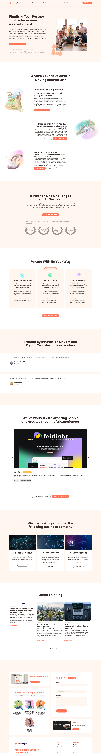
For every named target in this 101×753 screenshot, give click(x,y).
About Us (59, 745)
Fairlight (18, 472)
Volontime (24, 364)
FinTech (75, 747)
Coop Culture (60, 747)
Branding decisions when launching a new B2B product (49, 626)
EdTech (75, 745)
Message (58, 696)
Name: (58, 683)
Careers (59, 749)
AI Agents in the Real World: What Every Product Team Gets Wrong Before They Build (21, 611)
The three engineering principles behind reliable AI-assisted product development (76, 627)
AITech (74, 749)
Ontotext (17, 385)
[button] (12, 458)
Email (57, 689)
